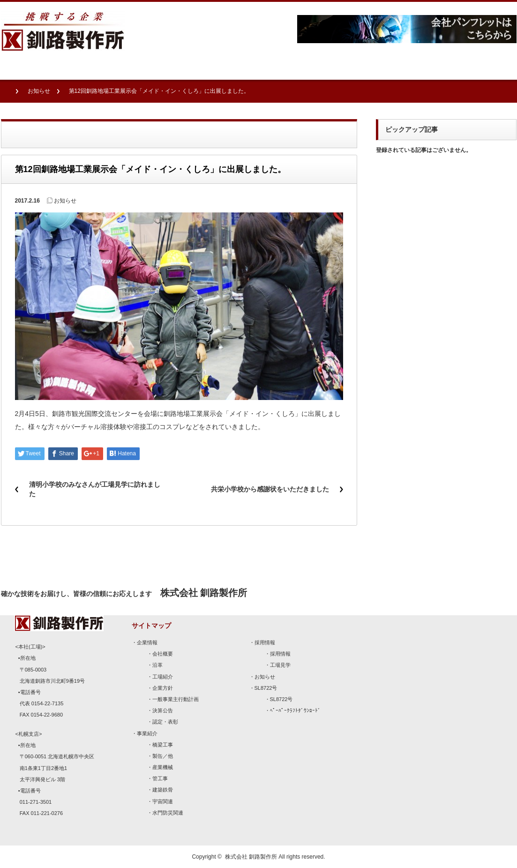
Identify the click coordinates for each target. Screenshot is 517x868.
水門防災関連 (167, 812)
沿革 (157, 665)
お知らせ (39, 91)
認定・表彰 (165, 722)
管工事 (160, 778)
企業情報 (147, 642)
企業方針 (162, 688)
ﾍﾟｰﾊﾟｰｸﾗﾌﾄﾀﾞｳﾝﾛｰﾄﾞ (295, 710)
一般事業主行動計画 (175, 699)
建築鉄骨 (162, 790)
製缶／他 (162, 756)
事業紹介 (147, 733)
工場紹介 (162, 676)
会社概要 (162, 654)
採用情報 (265, 642)
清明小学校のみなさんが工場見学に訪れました (94, 489)
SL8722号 (266, 688)
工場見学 (280, 665)
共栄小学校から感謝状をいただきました (270, 489)
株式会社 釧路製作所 (251, 856)
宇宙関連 (162, 801)
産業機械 (162, 767)
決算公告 (162, 710)
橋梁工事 (162, 744)
